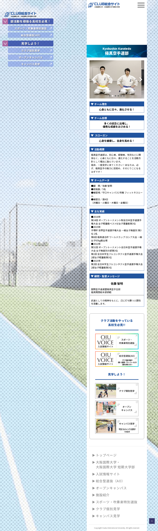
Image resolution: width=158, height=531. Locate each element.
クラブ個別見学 (108, 508)
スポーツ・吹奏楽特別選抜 (117, 501)
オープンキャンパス (111, 487)
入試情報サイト (108, 474)
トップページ (106, 455)
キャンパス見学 (108, 515)
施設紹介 (103, 494)
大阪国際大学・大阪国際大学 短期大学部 (115, 464)
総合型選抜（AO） (110, 480)
